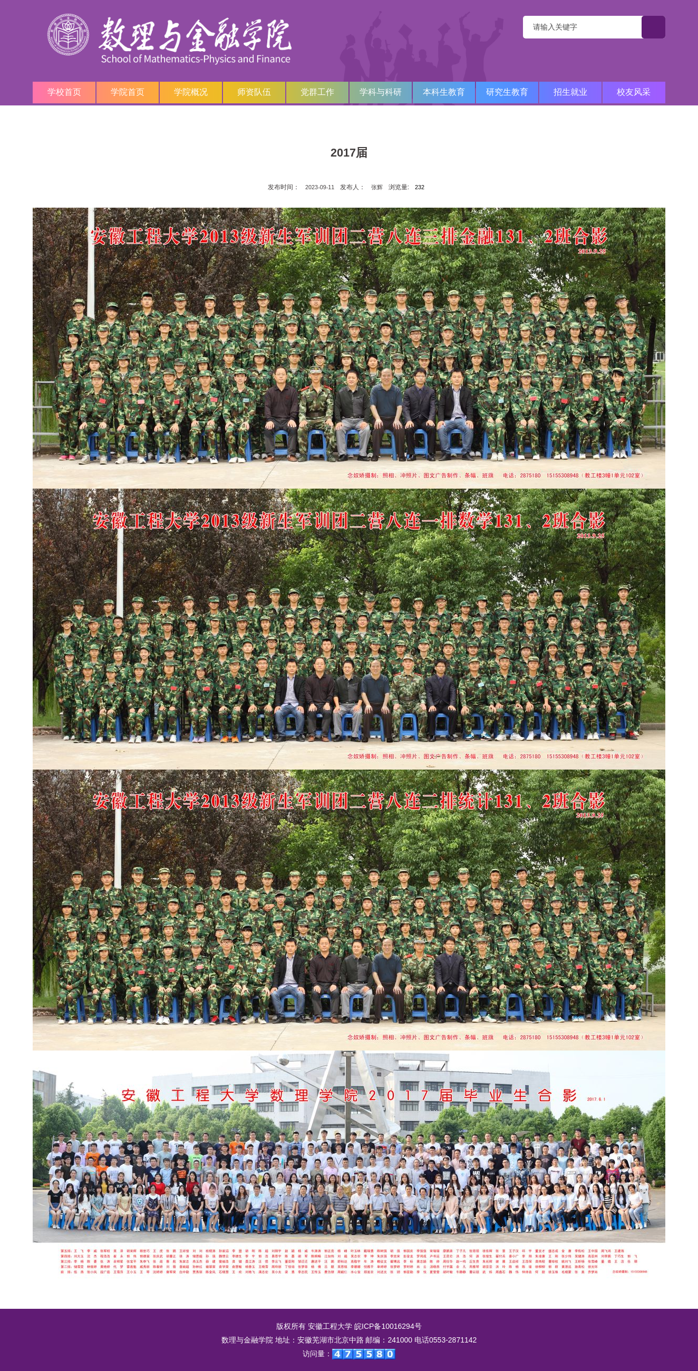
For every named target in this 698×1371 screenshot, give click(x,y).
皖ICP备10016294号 (388, 1326)
